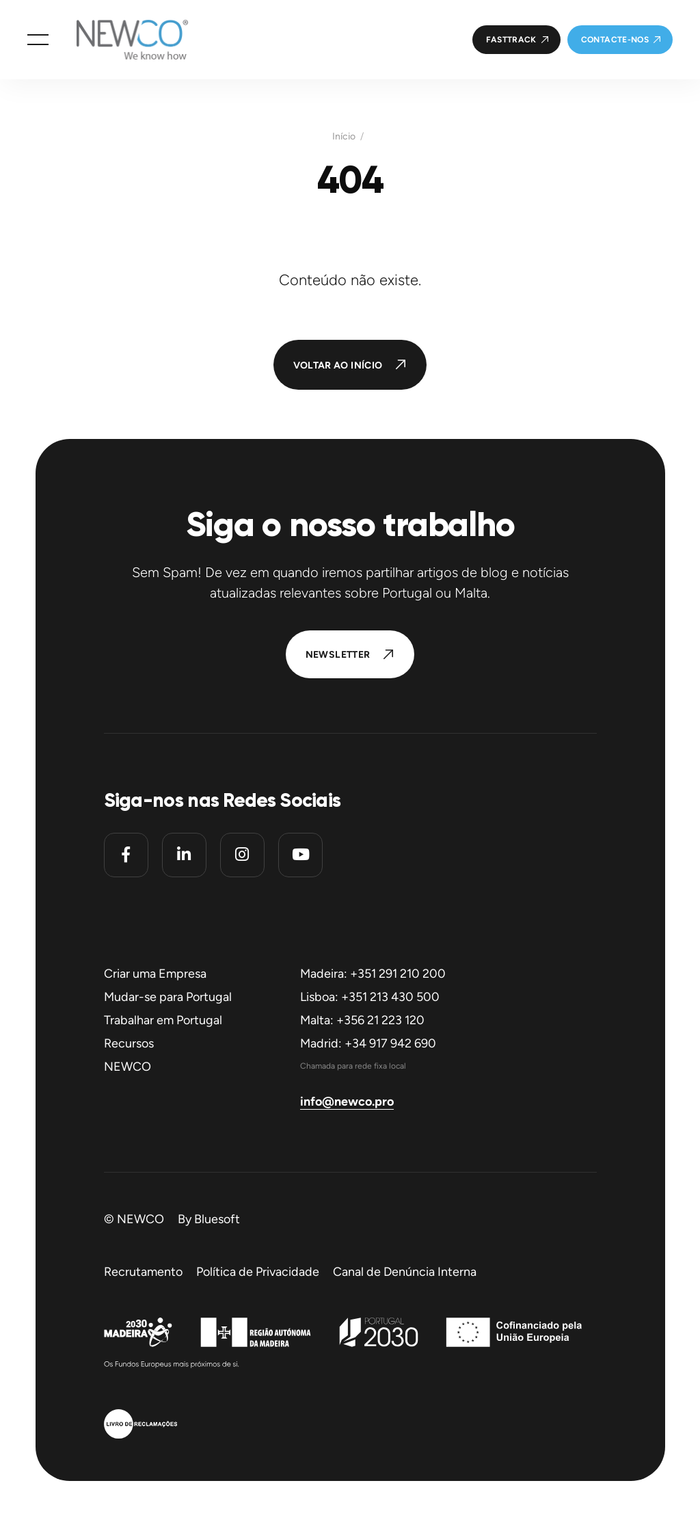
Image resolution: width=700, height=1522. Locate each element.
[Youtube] (300, 855)
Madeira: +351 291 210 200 (373, 973)
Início (343, 137)
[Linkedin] (184, 855)
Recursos (129, 1043)
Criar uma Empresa (155, 973)
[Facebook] (126, 855)
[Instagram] (242, 855)
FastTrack (511, 39)
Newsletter (338, 654)
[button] (38, 39)
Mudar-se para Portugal (168, 996)
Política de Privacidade (257, 1271)
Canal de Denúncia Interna (404, 1271)
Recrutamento (143, 1271)
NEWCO (127, 1066)
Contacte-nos (615, 39)
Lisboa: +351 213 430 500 (370, 996)
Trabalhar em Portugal (163, 1020)
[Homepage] (118, 39)
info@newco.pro (347, 1101)
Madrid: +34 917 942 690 (368, 1043)
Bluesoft (217, 1219)
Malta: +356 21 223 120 (362, 1020)
